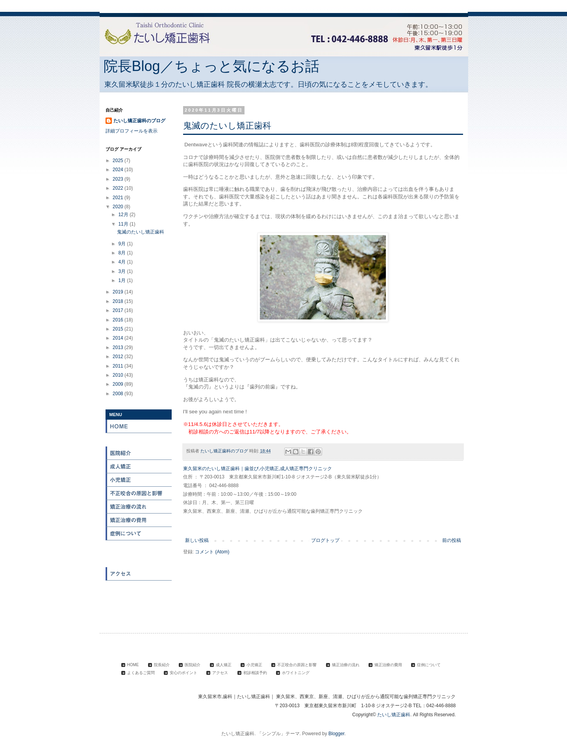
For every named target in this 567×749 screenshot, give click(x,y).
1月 (122, 280)
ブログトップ (325, 540)
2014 (118, 338)
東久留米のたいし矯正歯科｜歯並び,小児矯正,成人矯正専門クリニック (257, 468)
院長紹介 (139, 439)
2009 (118, 384)
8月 (122, 253)
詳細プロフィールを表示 (132, 131)
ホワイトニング (139, 600)
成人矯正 (139, 466)
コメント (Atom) (212, 552)
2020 (118, 206)
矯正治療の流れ (139, 507)
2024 (118, 169)
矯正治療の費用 (139, 520)
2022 (118, 188)
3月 (122, 271)
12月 (124, 214)
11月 (124, 224)
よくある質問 (139, 547)
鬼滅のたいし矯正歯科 (227, 126)
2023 (118, 179)
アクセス (139, 574)
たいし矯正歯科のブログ (139, 120)
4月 (122, 262)
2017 (118, 310)
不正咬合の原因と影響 (139, 493)
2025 (118, 160)
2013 (118, 347)
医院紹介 (139, 453)
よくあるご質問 (141, 673)
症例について (139, 533)
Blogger (336, 733)
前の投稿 (451, 540)
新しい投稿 (197, 540)
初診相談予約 (139, 587)
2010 (118, 375)
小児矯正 (139, 480)
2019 (118, 292)
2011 (118, 366)
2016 (118, 320)
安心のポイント (139, 560)
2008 (118, 393)
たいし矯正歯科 (393, 714)
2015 (118, 329)
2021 (118, 197)
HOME (139, 426)
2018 (118, 301)
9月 (122, 244)
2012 (118, 356)
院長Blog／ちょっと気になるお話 (211, 66)
